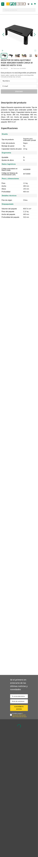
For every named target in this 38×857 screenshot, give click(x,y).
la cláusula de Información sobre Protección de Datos (19, 715)
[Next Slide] (34, 34)
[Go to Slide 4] (24, 56)
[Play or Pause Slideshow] (2, 51)
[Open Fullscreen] (35, 51)
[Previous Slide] (3, 34)
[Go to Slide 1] (4, 56)
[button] (28, 4)
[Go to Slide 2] (10, 56)
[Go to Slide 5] (31, 56)
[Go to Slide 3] (17, 56)
